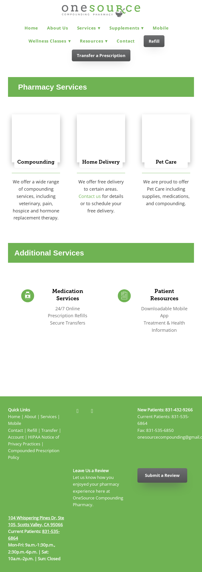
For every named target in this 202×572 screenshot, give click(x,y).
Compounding (36, 162)
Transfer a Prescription (101, 55)
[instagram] (92, 411)
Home (31, 28)
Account (16, 437)
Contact (126, 41)
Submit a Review (162, 475)
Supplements (126, 28)
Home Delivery (101, 162)
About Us (57, 28)
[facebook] (77, 411)
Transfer (49, 430)
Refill (154, 41)
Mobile (160, 28)
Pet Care (166, 162)
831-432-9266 (179, 410)
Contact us (90, 196)
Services (89, 28)
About (30, 416)
